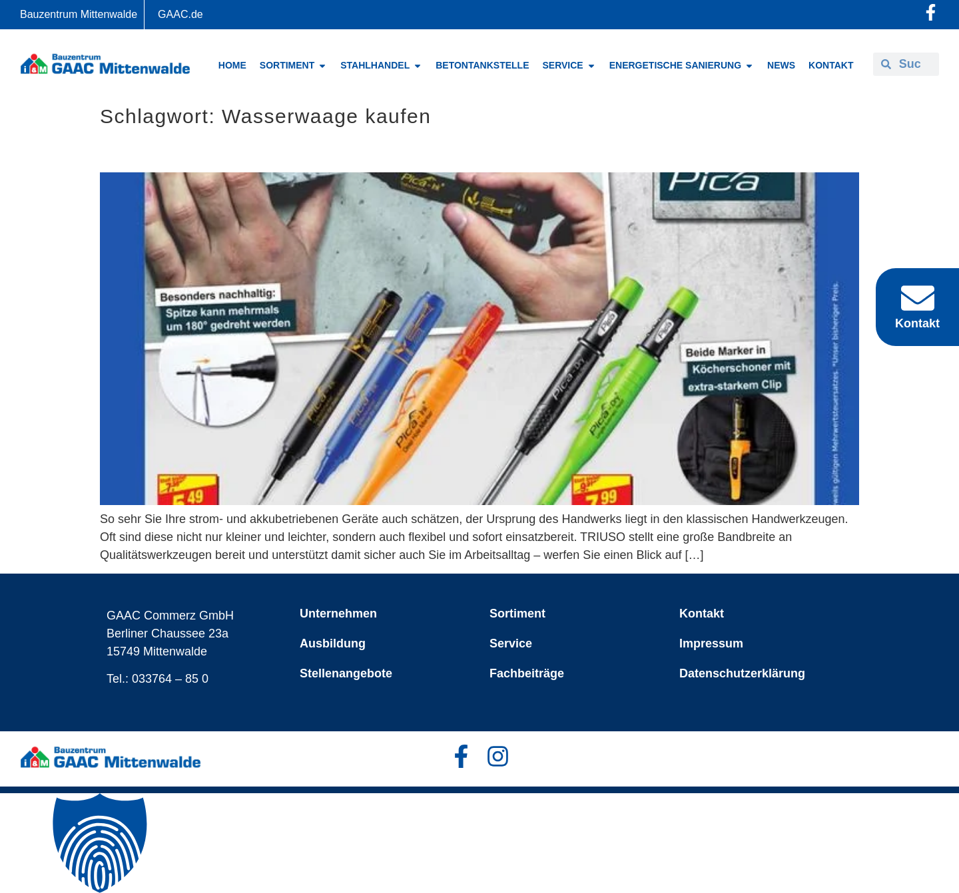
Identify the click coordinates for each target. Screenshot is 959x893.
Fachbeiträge (526, 673)
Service (510, 643)
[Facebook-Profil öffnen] (930, 12)
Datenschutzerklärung (742, 673)
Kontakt (701, 613)
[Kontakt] (917, 298)
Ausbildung (333, 643)
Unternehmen (338, 613)
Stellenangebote (346, 673)
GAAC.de (180, 14)
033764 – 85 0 (170, 678)
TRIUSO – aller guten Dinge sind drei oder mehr (322, 150)
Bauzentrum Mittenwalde (78, 14)
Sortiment (517, 613)
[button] (479, 843)
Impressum (711, 643)
